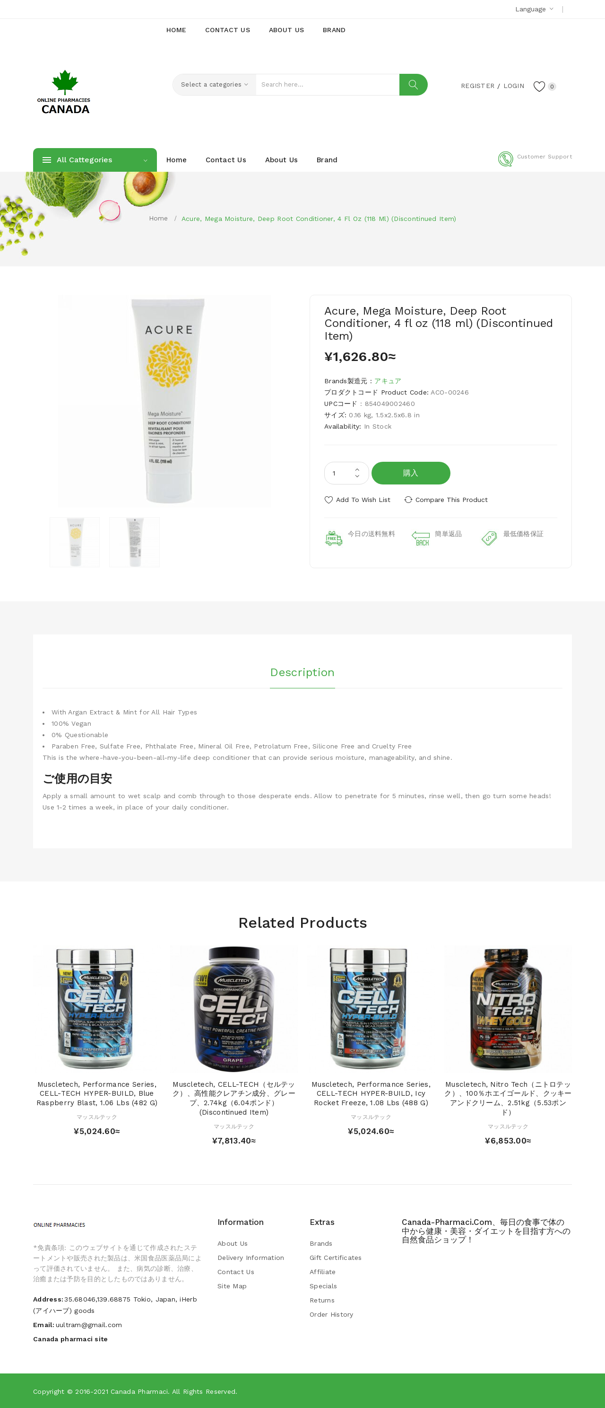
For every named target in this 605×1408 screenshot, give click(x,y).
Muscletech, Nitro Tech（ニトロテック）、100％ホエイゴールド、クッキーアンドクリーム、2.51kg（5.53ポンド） (507, 1098)
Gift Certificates (336, 1257)
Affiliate (323, 1272)
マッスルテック (97, 1117)
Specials (323, 1286)
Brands (321, 1243)
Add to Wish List (363, 499)
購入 (411, 472)
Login (513, 85)
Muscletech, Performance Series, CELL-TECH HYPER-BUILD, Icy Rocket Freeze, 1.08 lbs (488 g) (371, 1094)
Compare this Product (451, 499)
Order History (332, 1314)
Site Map (232, 1286)
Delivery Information (251, 1257)
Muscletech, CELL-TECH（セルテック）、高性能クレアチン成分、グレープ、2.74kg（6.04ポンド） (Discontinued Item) (234, 1098)
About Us (232, 1243)
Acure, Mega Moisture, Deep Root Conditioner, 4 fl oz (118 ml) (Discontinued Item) (319, 218)
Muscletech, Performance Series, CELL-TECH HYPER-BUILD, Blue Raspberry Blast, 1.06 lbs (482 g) (96, 1094)
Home (158, 218)
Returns (322, 1300)
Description (302, 672)
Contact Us (235, 1272)
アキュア (387, 381)
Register (477, 85)
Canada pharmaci (139, 1391)
